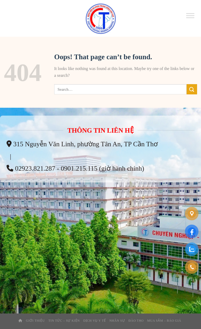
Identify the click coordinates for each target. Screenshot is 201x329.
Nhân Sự (117, 320)
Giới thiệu (35, 320)
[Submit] (192, 89)
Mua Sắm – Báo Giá (164, 320)
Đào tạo (136, 320)
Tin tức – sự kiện (64, 320)
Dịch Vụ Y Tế (94, 320)
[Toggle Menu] (190, 18)
